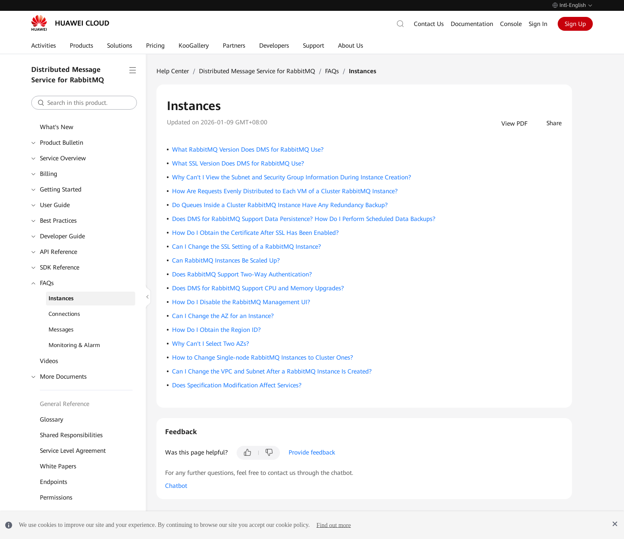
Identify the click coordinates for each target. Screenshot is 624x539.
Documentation (472, 23)
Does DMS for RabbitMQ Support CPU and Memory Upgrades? (258, 288)
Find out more (333, 525)
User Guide (55, 204)
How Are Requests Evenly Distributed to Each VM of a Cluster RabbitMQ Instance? (285, 191)
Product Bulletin (61, 142)
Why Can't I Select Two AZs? (210, 343)
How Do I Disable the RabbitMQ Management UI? (241, 302)
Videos (49, 360)
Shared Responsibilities (71, 435)
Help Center (172, 71)
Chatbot (176, 485)
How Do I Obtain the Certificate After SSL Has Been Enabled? (255, 232)
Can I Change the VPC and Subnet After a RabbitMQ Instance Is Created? (272, 371)
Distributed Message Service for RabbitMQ (257, 71)
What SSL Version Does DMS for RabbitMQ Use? (238, 163)
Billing (48, 173)
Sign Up (575, 23)
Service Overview (63, 158)
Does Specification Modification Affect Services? (237, 385)
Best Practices (58, 220)
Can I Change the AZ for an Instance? (223, 315)
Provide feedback (312, 452)
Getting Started (60, 189)
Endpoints (53, 481)
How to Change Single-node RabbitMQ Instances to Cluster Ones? (262, 357)
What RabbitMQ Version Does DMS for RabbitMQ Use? (248, 149)
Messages (61, 329)
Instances (61, 298)
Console (511, 23)
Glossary (51, 419)
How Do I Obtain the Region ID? (216, 329)
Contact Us (429, 23)
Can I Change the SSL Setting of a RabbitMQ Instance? (246, 246)
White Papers (58, 466)
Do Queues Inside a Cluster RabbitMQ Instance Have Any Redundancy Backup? (280, 204)
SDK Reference (59, 267)
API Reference (58, 251)
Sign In (538, 23)
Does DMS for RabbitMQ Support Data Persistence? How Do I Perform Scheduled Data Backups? (304, 218)
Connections (64, 314)
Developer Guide (62, 236)
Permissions (56, 497)
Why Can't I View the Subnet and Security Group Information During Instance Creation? (291, 177)
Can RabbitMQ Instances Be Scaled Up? (226, 260)
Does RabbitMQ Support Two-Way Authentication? (242, 274)
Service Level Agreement (73, 450)
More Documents (63, 376)
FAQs (47, 282)
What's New (56, 126)
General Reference (64, 403)
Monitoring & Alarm (74, 345)
